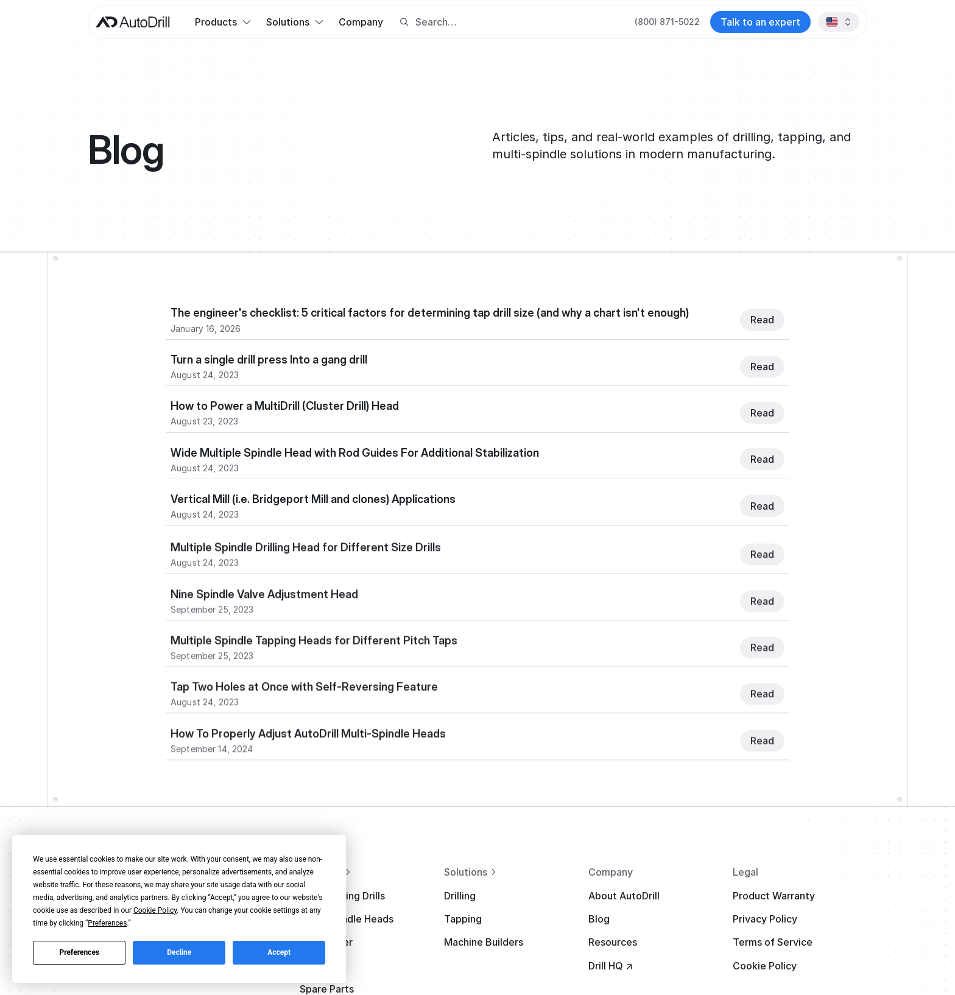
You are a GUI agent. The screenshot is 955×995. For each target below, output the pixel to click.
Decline (179, 952)
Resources (612, 942)
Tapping (463, 919)
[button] (222, 22)
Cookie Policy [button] (155, 910)
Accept (279, 952)
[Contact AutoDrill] (760, 22)
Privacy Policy (765, 919)
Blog (599, 919)
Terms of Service (772, 942)
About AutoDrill (624, 896)
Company (361, 22)
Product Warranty (774, 896)
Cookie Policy (765, 966)
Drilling (460, 896)
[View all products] (367, 872)
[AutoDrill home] (133, 22)
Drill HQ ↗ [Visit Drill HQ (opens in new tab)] (610, 966)
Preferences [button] (107, 923)
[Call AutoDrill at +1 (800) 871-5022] (667, 22)
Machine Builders (483, 942)
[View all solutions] (511, 872)
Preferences (80, 952)
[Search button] (404, 22)
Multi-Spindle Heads (346, 919)
